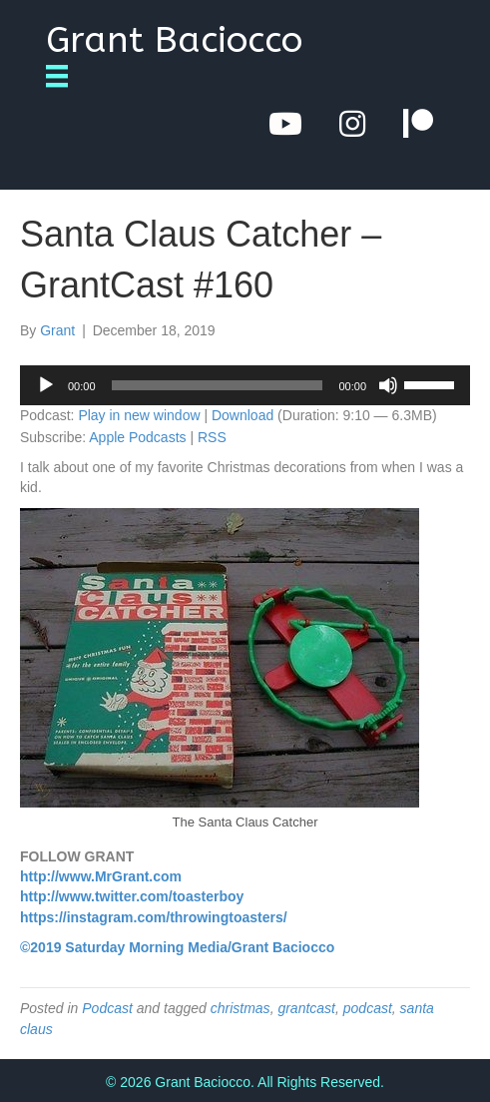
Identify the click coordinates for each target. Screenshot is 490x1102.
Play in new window (139, 415)
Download (242, 415)
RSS (212, 437)
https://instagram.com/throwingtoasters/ (153, 917)
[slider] (217, 385)
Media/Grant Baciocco (261, 947)
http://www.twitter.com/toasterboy (132, 896)
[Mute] (388, 385)
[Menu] (64, 76)
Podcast (107, 1008)
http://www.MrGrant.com (101, 876)
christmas (240, 1008)
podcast (367, 1008)
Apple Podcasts (137, 437)
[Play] (46, 385)
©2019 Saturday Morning (102, 947)
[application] (245, 385)
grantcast (306, 1008)
